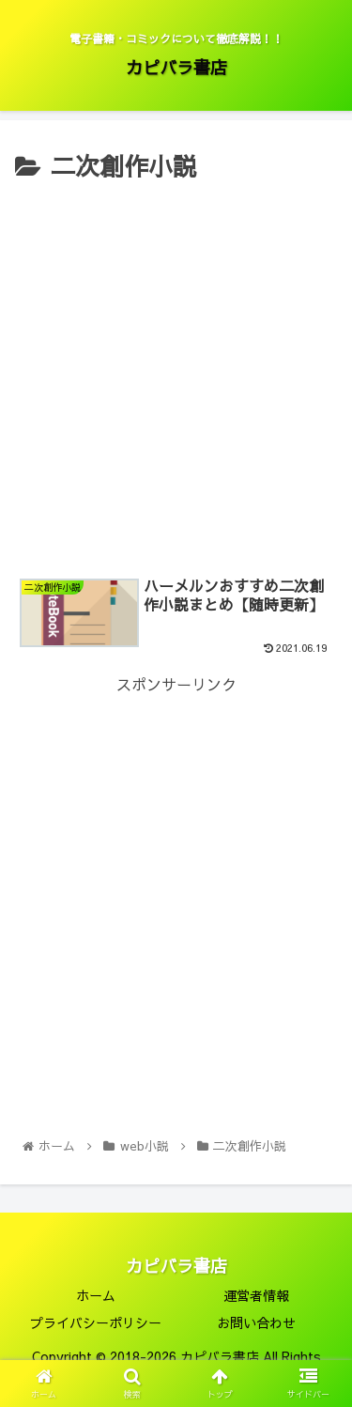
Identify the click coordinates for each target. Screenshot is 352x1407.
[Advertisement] (176, 373)
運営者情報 (256, 1295)
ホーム (95, 1295)
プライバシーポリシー (95, 1322)
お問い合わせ (256, 1322)
